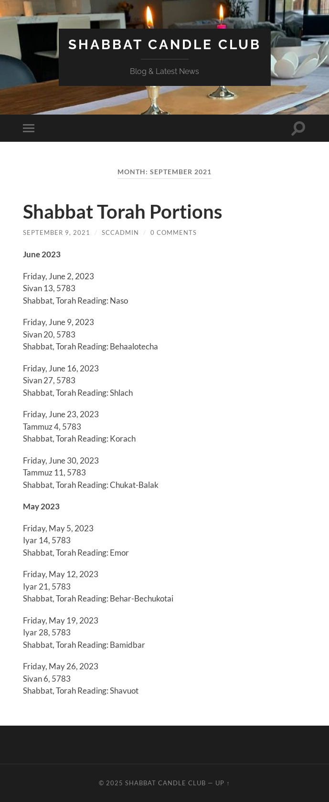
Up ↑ (222, 783)
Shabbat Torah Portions (122, 211)
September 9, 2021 (56, 232)
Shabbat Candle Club (164, 45)
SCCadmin (120, 232)
